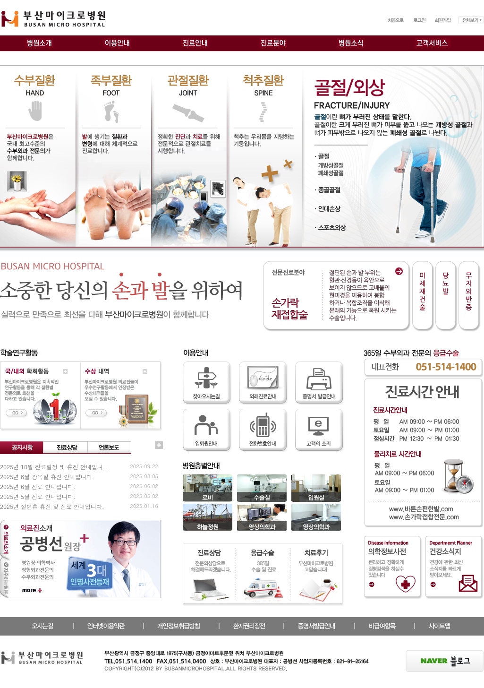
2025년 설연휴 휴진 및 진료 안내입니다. (52, 506)
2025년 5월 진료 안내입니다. (38, 496)
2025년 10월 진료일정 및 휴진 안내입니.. (53, 467)
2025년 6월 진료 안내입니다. (38, 486)
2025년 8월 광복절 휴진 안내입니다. (47, 477)
